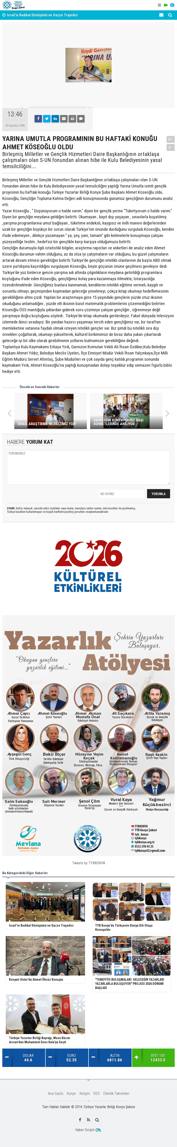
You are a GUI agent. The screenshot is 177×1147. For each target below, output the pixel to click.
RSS (97, 1093)
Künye (71, 1093)
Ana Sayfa (55, 1093)
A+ (170, 139)
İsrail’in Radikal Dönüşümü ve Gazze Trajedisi (42, 15)
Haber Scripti (84, 1130)
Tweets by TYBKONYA (88, 863)
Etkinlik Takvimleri (116, 1093)
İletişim (85, 1093)
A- (171, 147)
